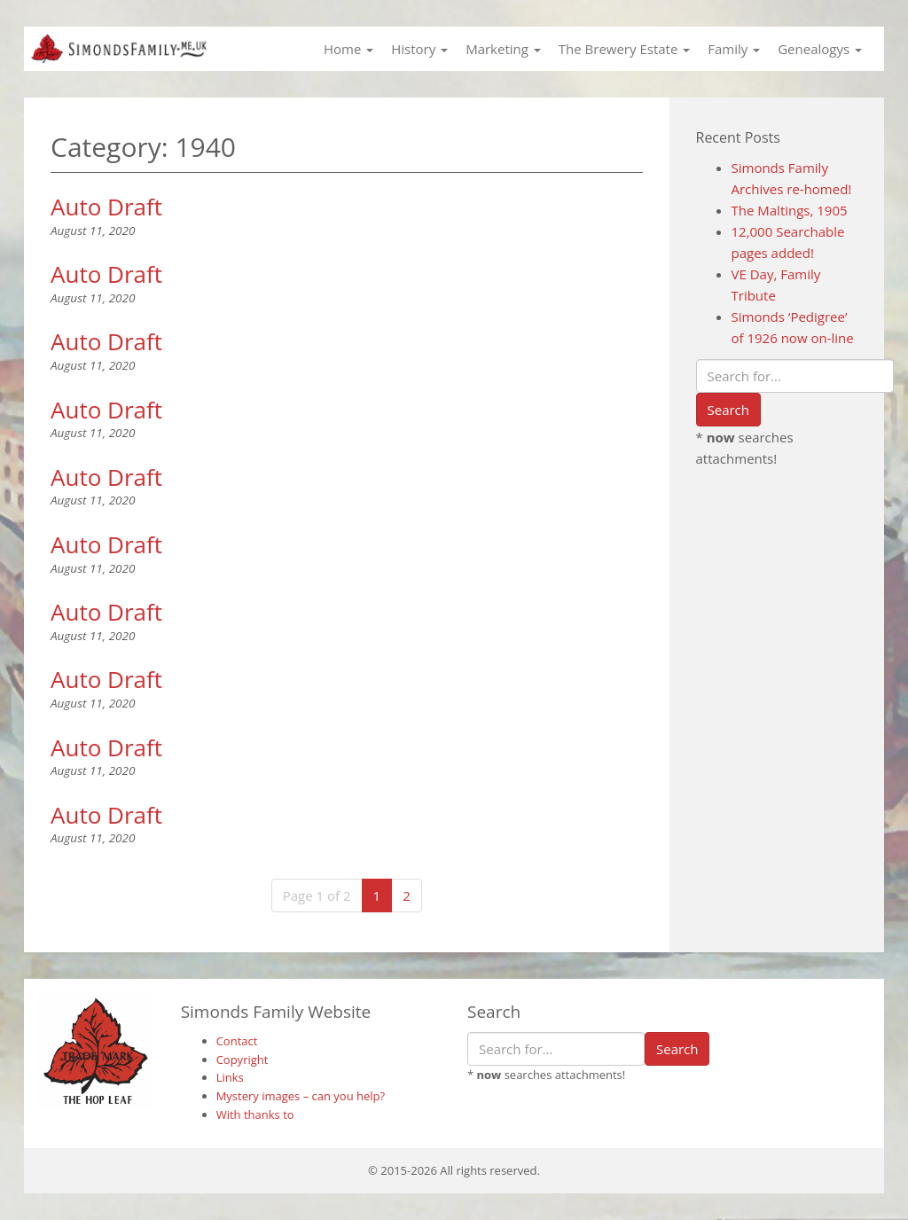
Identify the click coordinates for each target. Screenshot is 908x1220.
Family (734, 49)
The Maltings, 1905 (790, 210)
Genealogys (820, 49)
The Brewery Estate (624, 49)
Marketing (503, 49)
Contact (237, 1041)
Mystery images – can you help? (301, 1096)
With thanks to (255, 1114)
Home (348, 49)
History (419, 49)
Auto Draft (106, 207)
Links (230, 1077)
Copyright (242, 1060)
